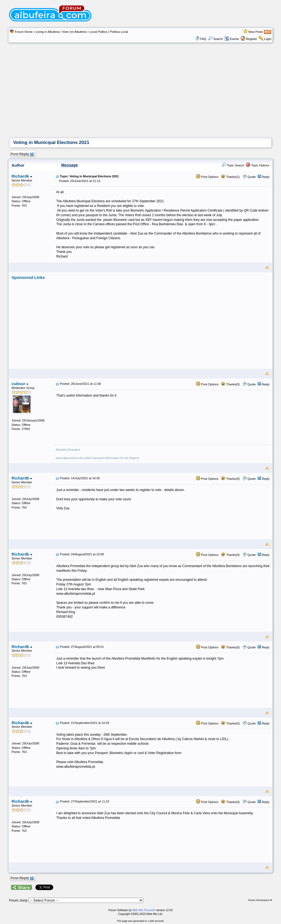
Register (251, 39)
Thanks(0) (230, 384)
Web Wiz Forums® (143, 910)
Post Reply (22, 154)
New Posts (255, 31)
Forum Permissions (260, 900)
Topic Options (257, 165)
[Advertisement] (140, 97)
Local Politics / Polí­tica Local (109, 31)
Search (215, 39)
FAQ (203, 39)
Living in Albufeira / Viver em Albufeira (61, 31)
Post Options (207, 176)
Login (267, 39)
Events (231, 39)
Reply (265, 176)
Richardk (22, 176)
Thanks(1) (230, 176)
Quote (252, 176)
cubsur (20, 383)
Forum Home (23, 31)
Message (69, 165)
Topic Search (233, 165)
